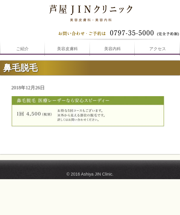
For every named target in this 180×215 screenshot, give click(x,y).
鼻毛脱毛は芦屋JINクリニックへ (90, 12)
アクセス (157, 49)
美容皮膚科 (67, 49)
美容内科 (112, 49)
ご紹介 (22, 49)
